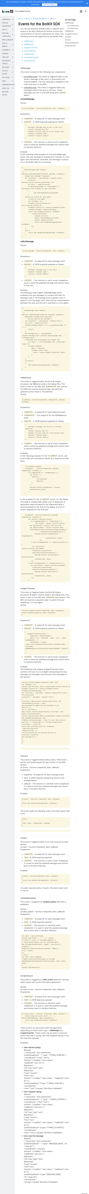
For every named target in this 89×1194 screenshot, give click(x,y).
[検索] (85, 11)
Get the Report (49, 5)
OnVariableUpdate (72, 43)
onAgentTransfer (31, 48)
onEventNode (29, 51)
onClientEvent (30, 61)
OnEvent (68, 37)
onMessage (28, 41)
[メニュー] (81, 11)
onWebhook (29, 44)
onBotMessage (72, 28)
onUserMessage (73, 25)
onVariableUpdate (31, 57)
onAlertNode (29, 54)
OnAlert (68, 40)
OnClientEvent (70, 46)
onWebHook (69, 31)
